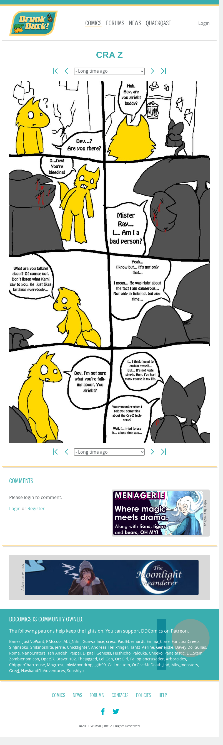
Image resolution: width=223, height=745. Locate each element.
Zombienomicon (24, 659)
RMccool (54, 641)
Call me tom (119, 664)
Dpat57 (47, 659)
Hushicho (122, 653)
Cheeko (155, 653)
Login (204, 23)
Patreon (179, 631)
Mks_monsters (184, 664)
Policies (143, 695)
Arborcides (176, 659)
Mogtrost (55, 664)
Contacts (120, 695)
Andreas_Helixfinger (109, 647)
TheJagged (87, 659)
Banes (15, 641)
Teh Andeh (57, 653)
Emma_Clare (158, 641)
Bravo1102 (66, 659)
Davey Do (183, 647)
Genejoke (164, 647)
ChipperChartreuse (27, 664)
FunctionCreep (185, 641)
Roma (14, 653)
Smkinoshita (41, 647)
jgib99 (100, 664)
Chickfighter (78, 647)
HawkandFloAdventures (43, 670)
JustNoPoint (33, 641)
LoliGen (106, 659)
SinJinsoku (18, 647)
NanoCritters (34, 653)
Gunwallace (93, 641)
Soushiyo (75, 670)
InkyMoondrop (79, 664)
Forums (115, 23)
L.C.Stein (194, 653)
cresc (111, 641)
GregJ (14, 670)
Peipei (75, 653)
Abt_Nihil (72, 641)
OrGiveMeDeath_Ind (150, 664)
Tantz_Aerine (142, 647)
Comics (93, 23)
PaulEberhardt (131, 641)
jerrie (60, 647)
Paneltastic (174, 653)
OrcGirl (121, 659)
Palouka (139, 653)
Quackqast (158, 23)
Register (36, 508)
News (135, 23)
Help (163, 695)
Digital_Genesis (97, 653)
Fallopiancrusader (147, 659)
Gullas (200, 647)
